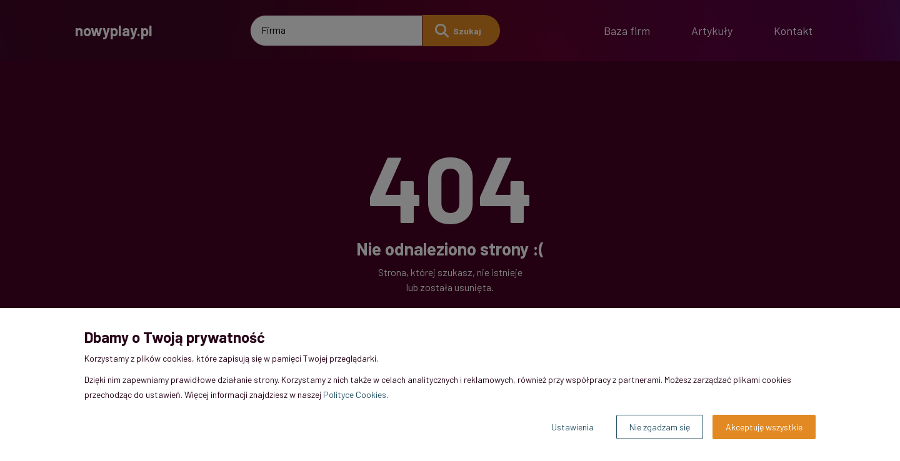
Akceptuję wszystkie (764, 427)
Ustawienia (572, 427)
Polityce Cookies (354, 394)
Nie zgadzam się (659, 427)
